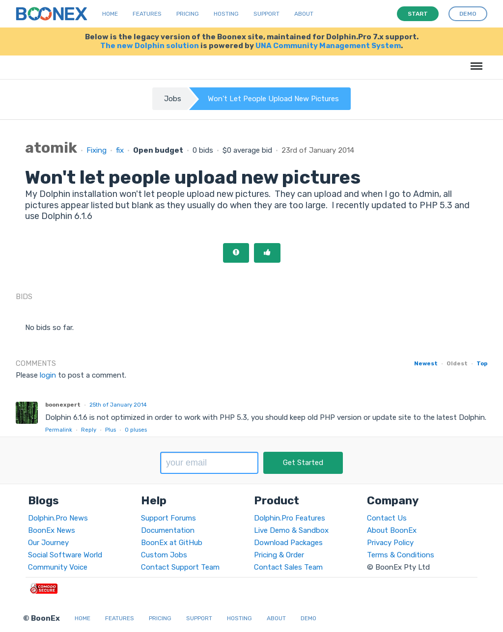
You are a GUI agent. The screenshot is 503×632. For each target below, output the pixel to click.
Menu (475, 61)
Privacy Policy (390, 542)
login (48, 375)
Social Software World (65, 554)
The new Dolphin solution (149, 45)
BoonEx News (51, 530)
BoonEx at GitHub (171, 542)
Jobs (172, 98)
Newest (426, 363)
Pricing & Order (279, 554)
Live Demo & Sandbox (291, 530)
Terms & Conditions (400, 554)
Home (110, 13)
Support (266, 13)
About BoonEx (392, 530)
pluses (136, 429)
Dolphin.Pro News (58, 518)
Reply (88, 429)
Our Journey (48, 542)
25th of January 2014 (118, 404)
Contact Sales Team (288, 567)
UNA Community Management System (328, 45)
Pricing (187, 13)
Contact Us (387, 518)
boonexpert (63, 404)
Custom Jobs (164, 554)
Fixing (96, 150)
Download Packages (288, 542)
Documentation (168, 530)
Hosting (226, 13)
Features (147, 13)
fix (120, 150)
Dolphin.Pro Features (289, 518)
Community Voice (57, 567)
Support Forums (168, 518)
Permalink (58, 429)
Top (481, 363)
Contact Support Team (180, 567)
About (303, 13)
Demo (308, 618)
